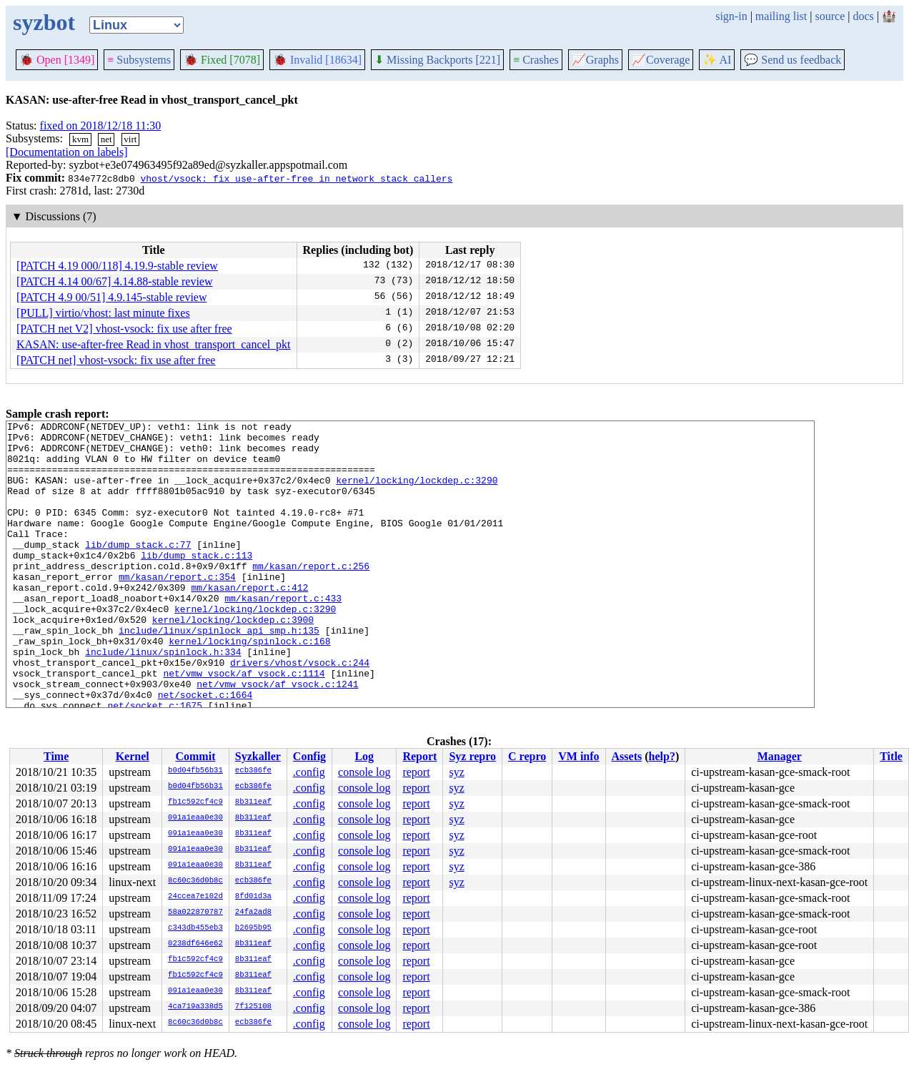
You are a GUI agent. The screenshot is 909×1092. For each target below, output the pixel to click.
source (830, 16)
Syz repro (472, 756)
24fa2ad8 (253, 912)
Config (309, 756)
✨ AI (716, 60)
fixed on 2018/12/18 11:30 (101, 125)
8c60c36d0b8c (195, 881)
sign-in (731, 16)
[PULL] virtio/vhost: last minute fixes (103, 313)
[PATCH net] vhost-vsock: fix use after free (115, 360)
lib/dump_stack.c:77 (138, 570)
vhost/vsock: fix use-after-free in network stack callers (296, 178)
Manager (780, 756)
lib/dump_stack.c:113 (196, 582)
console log (364, 772)
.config (309, 772)
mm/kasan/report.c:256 (310, 595)
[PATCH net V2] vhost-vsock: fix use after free (124, 329)
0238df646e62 (195, 944)
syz (456, 772)
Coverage (661, 60)
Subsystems (139, 60)
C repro (527, 756)
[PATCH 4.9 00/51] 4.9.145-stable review (111, 297)
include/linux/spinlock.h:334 (163, 698)
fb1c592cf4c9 (195, 802)
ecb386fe (253, 771)
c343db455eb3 (195, 928)
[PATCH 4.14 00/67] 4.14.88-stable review (114, 281)
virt (130, 139)
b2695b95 (253, 928)
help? (662, 756)
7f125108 (253, 1007)
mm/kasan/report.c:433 (283, 634)
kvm (80, 139)
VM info (578, 756)
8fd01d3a (253, 897)
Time (56, 756)
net (106, 139)
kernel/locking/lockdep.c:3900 (233, 660)
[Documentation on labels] (67, 152)
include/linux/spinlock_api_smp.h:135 (219, 672)
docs (863, 16)
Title (891, 756)
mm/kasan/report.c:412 (249, 621)
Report (419, 756)
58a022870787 (195, 912)
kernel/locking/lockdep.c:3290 (416, 492)
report (415, 772)
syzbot (44, 22)
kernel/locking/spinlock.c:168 (249, 685)
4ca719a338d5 (195, 1007)
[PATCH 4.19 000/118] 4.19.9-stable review (117, 266)
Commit (195, 756)
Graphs (595, 60)
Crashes (536, 60)
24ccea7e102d (195, 897)
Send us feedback (792, 60)
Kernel (132, 756)
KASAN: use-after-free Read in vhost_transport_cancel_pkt (153, 344)
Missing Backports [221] (437, 60)
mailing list (781, 16)
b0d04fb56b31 (195, 771)
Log (364, 756)
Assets (627, 756)
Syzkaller (258, 756)
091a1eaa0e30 (195, 818)
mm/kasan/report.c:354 (177, 608)
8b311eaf (253, 802)
